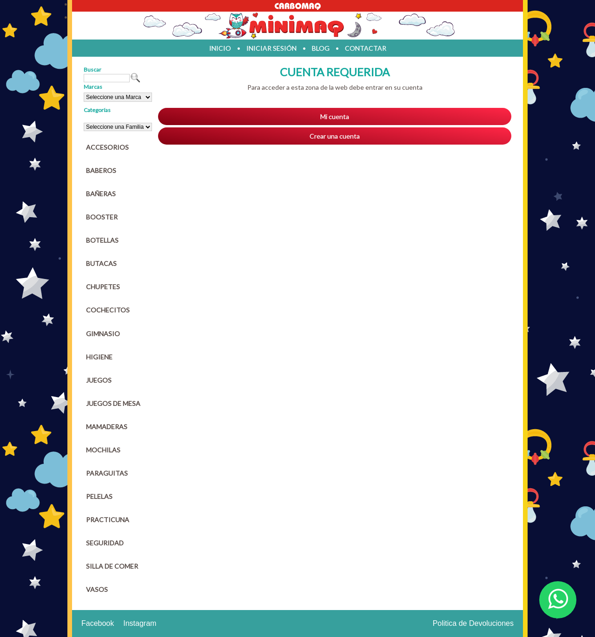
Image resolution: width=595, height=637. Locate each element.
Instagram (139, 623)
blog (321, 48)
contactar (365, 48)
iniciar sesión (271, 48)
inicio (220, 48)
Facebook (97, 623)
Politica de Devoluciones (473, 623)
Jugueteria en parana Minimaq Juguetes (297, 26)
